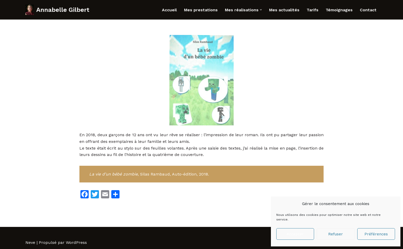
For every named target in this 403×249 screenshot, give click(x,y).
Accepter (295, 234)
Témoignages (339, 9)
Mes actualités (284, 9)
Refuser (335, 234)
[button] (261, 10)
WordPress (76, 242)
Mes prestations (201, 9)
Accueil (169, 9)
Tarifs (312, 9)
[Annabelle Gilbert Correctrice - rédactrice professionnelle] (57, 10)
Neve (30, 242)
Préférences (376, 234)
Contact (368, 9)
